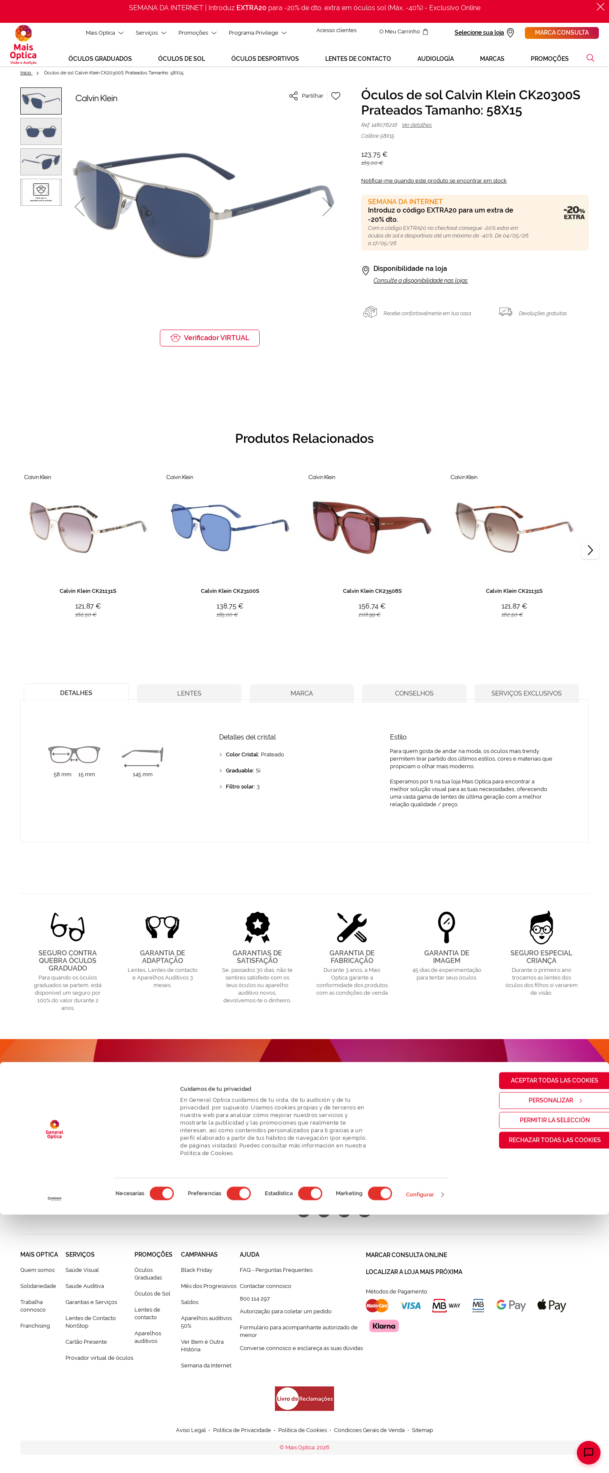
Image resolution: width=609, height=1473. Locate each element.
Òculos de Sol (152, 1296)
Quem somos (37, 1273)
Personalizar (538, 1358)
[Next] (590, 553)
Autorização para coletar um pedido (286, 1314)
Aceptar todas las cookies (538, 1338)
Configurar (420, 1453)
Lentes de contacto (147, 1316)
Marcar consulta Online (406, 1257)
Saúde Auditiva (85, 1289)
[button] (79, 209)
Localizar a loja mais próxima (414, 1272)
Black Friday (196, 1273)
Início (26, 76)
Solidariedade (38, 1289)
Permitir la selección (538, 1378)
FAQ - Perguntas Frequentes (276, 1273)
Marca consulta (562, 32)
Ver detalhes (417, 128)
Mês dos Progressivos (208, 1289)
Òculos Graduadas (148, 1277)
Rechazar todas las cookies (538, 1398)
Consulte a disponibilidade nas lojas (420, 283)
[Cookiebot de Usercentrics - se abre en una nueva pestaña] (55, 1457)
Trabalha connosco (33, 1309)
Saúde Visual (82, 1273)
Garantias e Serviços (91, 1305)
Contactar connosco (265, 1289)
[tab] (76, 694)
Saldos (189, 1305)
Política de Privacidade (337, 1148)
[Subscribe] (373, 1124)
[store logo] (23, 46)
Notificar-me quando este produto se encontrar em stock (434, 183)
